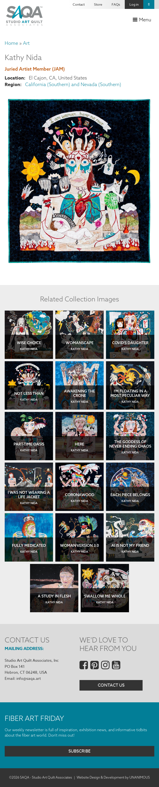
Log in (134, 4)
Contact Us (111, 685)
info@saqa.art (28, 678)
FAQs (116, 4)
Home (11, 43)
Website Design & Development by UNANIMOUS (113, 778)
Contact (79, 4)
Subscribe (79, 751)
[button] (79, 265)
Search (148, 4)
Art (26, 43)
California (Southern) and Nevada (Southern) (73, 84)
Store (98, 4)
